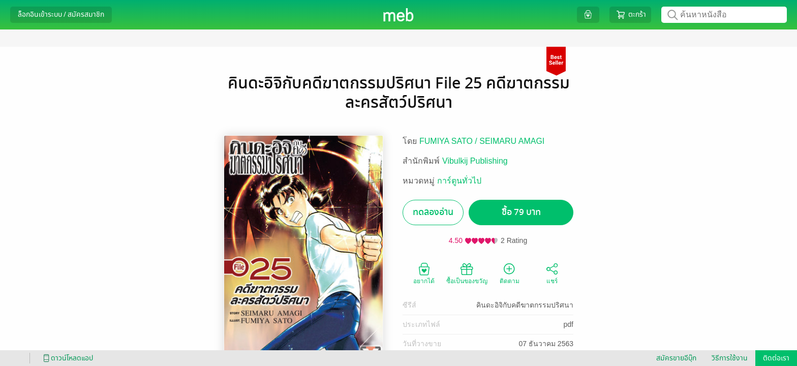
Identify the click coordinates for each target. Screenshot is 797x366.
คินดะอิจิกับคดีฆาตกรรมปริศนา (524, 305)
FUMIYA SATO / (449, 141)
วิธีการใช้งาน (730, 358)
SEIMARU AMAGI (511, 141)
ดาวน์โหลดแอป (66, 358)
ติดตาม (509, 273)
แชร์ (552, 273)
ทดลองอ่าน (433, 212)
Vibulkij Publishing (475, 161)
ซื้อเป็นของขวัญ (466, 273)
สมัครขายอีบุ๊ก (676, 358)
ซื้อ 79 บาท (521, 212)
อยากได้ (424, 273)
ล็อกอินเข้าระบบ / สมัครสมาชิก (61, 14)
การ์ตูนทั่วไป (459, 180)
